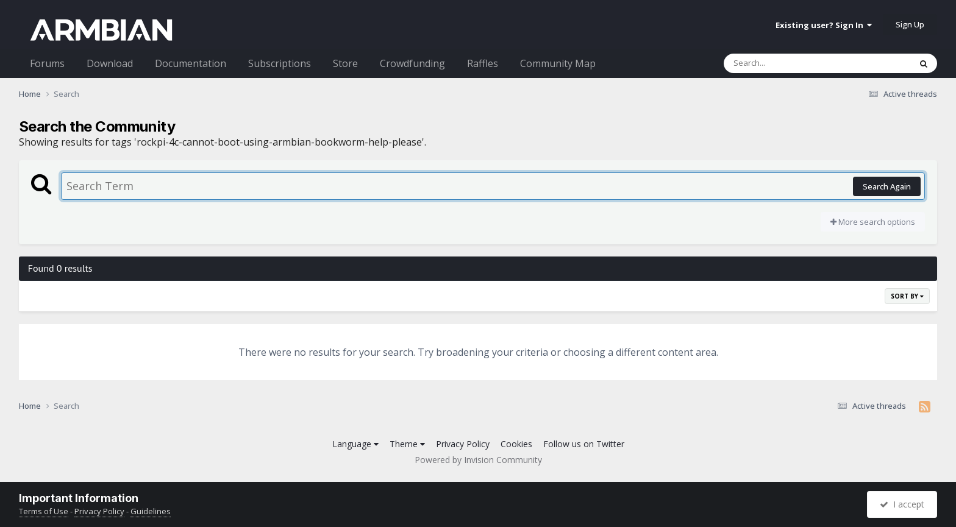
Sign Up (910, 24)
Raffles (482, 63)
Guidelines (150, 511)
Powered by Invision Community (478, 459)
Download (110, 63)
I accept (902, 504)
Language (355, 444)
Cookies (516, 444)
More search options (872, 221)
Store (345, 63)
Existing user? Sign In (824, 24)
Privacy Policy (463, 444)
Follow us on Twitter (583, 444)
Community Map (558, 63)
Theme (407, 444)
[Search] (785, 63)
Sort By (907, 296)
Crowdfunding (412, 63)
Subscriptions (279, 63)
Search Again (887, 186)
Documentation (190, 63)
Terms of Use (43, 511)
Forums (47, 63)
